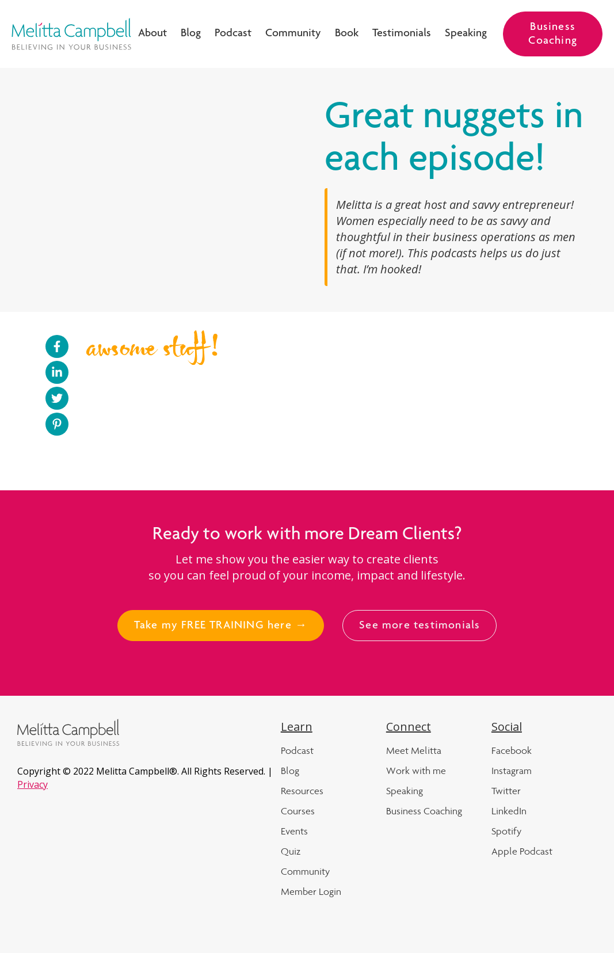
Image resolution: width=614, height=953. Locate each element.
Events (294, 831)
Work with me (416, 770)
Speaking (466, 34)
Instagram (511, 770)
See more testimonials (419, 626)
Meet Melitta (413, 750)
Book (347, 34)
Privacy (32, 784)
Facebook (511, 750)
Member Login (311, 891)
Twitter (506, 790)
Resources (302, 790)
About (152, 34)
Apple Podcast (521, 851)
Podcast (233, 34)
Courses (298, 811)
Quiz (290, 851)
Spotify (506, 831)
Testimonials (401, 34)
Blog (191, 34)
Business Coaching (552, 34)
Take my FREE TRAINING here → (221, 626)
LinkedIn (509, 811)
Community (293, 34)
